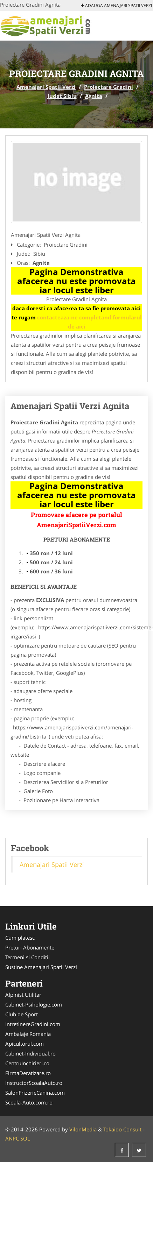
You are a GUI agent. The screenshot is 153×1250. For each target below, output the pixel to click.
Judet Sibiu (62, 95)
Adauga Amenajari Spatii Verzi (116, 5)
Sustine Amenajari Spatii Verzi (41, 967)
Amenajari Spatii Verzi (46, 86)
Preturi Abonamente (29, 947)
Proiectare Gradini (108, 86)
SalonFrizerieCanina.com (35, 1092)
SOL (25, 1138)
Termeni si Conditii (27, 957)
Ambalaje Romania (28, 1034)
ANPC (12, 1138)
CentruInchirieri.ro (27, 1063)
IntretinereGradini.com (32, 1024)
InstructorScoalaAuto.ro (33, 1083)
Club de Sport (21, 1014)
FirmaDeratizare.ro (28, 1073)
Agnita (93, 95)
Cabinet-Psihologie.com (33, 1004)
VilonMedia (83, 1129)
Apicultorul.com (24, 1043)
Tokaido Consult (122, 1129)
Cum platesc (20, 937)
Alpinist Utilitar (23, 994)
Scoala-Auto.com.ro (29, 1102)
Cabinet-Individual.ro (30, 1053)
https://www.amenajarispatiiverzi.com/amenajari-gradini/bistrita (72, 732)
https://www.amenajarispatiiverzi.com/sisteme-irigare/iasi (82, 632)
